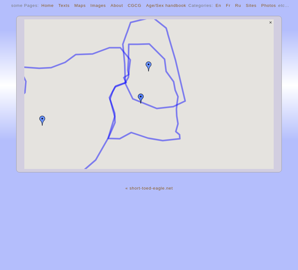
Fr (228, 5)
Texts (64, 5)
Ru (238, 5)
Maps (80, 5)
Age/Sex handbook (166, 5)
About (117, 5)
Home (47, 5)
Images (98, 5)
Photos (268, 5)
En (218, 5)
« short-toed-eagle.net (149, 188)
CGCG (135, 5)
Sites (251, 5)
